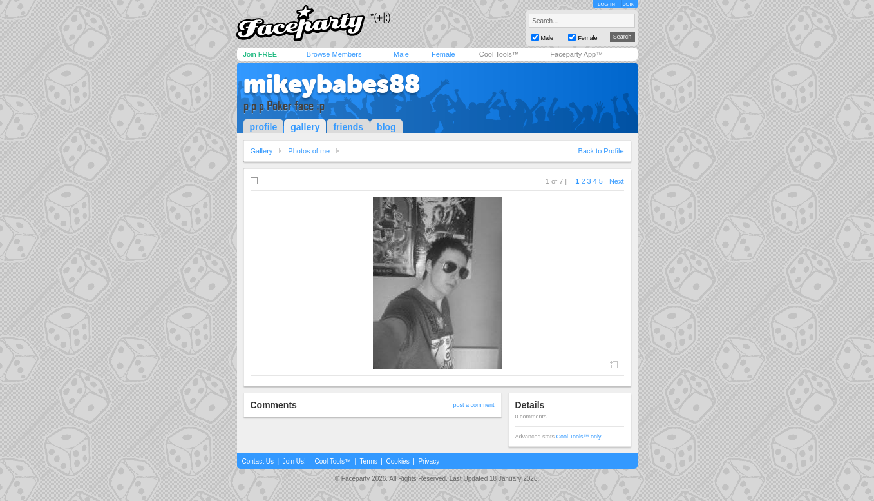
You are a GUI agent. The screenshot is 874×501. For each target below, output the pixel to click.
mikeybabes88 (331, 84)
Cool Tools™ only (579, 436)
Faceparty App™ (576, 54)
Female (443, 54)
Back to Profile (601, 151)
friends (348, 127)
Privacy (428, 461)
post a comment (473, 405)
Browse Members (334, 54)
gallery (304, 127)
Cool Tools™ (499, 54)
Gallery (262, 151)
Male (401, 54)
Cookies (398, 461)
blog (386, 127)
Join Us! (294, 461)
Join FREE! (261, 54)
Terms (368, 461)
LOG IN (606, 4)
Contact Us (258, 461)
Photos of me (309, 151)
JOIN (628, 4)
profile (264, 127)
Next (616, 181)
